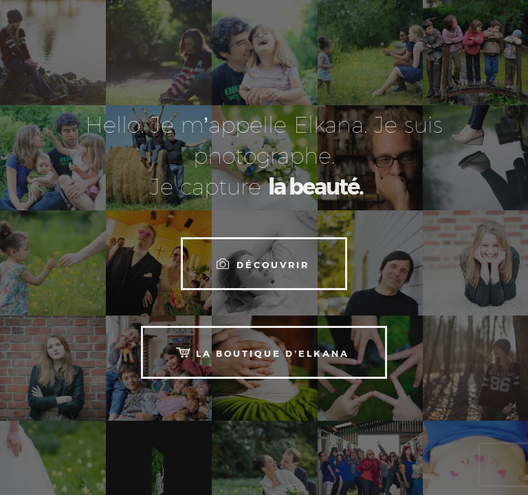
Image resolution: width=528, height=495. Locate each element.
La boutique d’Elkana (261, 351)
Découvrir (261, 263)
